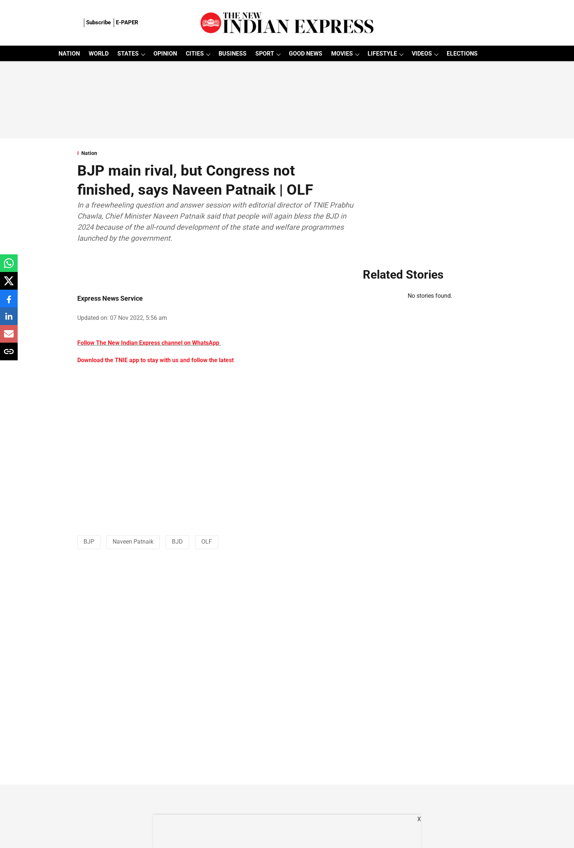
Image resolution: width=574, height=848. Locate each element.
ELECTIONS (462, 53)
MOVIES (342, 53)
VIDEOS (422, 53)
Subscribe (98, 22)
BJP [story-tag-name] (89, 541)
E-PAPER (127, 22)
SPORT (264, 53)
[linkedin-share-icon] (9, 320)
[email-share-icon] (9, 337)
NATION (69, 53)
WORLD (99, 53)
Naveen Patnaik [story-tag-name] (133, 541)
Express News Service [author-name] (110, 298)
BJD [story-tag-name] (177, 541)
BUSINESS (233, 53)
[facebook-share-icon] (9, 302)
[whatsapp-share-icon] (9, 267)
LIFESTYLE (382, 53)
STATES (128, 53)
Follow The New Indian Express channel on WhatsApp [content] (148, 342)
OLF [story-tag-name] (206, 541)
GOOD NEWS (305, 53)
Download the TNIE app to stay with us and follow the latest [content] (155, 360)
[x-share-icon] (9, 284)
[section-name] (215, 153)
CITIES (195, 53)
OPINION (165, 53)
